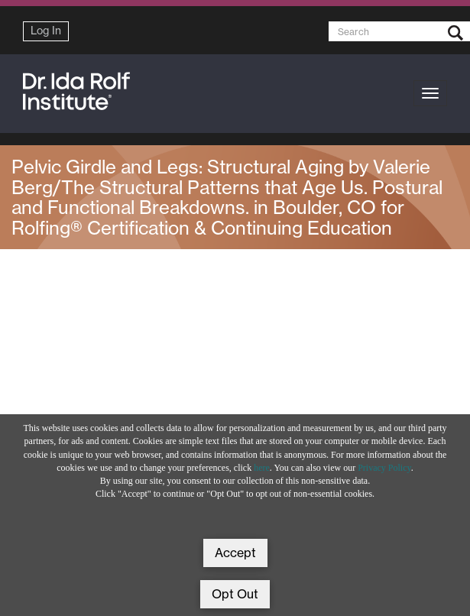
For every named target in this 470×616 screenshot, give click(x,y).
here (262, 467)
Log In (46, 30)
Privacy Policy (384, 467)
